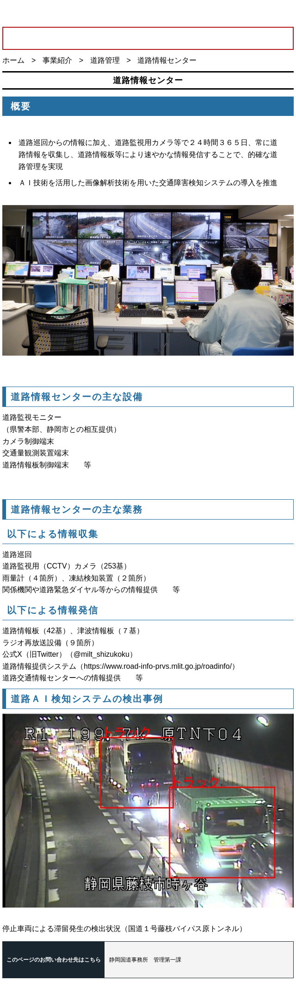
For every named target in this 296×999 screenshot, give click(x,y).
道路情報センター (167, 60)
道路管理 (105, 60)
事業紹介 (57, 60)
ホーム (13, 60)
